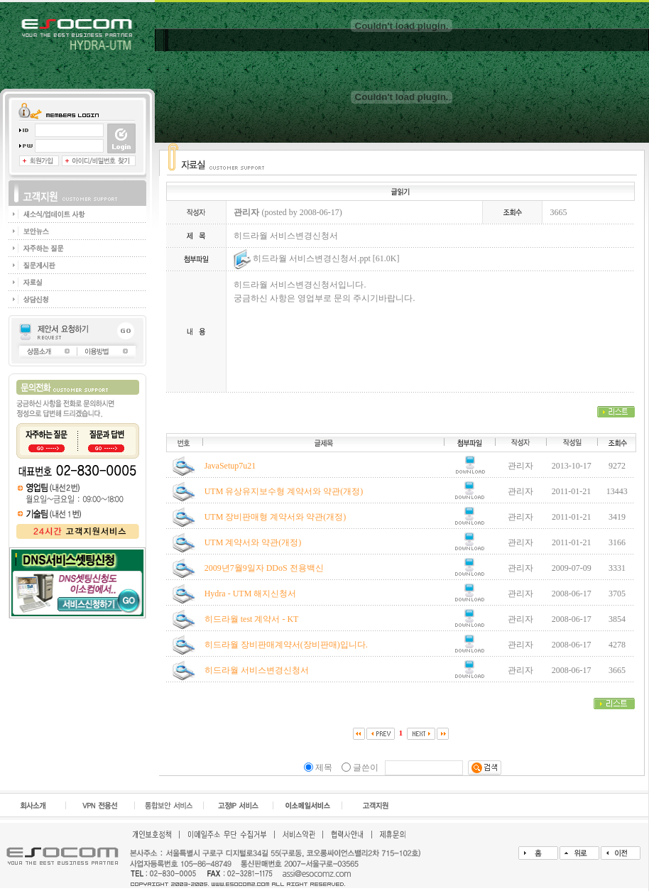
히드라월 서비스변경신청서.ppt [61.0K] (316, 258)
